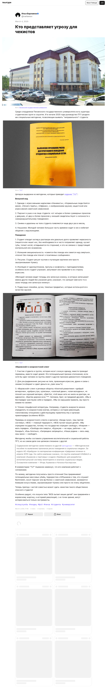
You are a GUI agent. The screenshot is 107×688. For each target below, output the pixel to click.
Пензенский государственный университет (33, 107)
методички (67, 446)
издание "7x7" (71, 194)
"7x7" (21, 190)
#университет (68, 504)
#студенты (56, 504)
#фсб (40, 504)
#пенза (47, 504)
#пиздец (33, 504)
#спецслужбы (21, 504)
